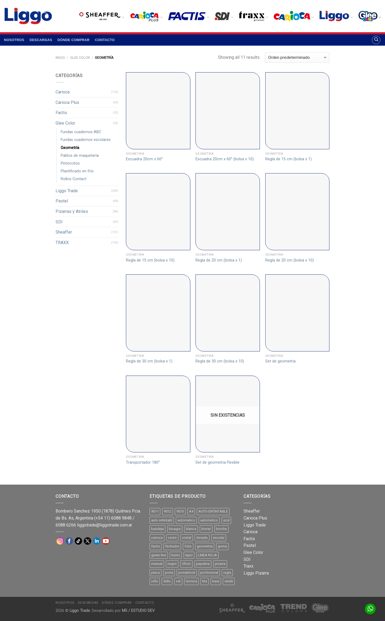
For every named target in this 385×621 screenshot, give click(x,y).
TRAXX (62, 242)
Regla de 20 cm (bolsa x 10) (289, 260)
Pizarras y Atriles (72, 211)
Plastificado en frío (77, 171)
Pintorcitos (70, 163)
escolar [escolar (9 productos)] (218, 538)
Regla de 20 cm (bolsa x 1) (218, 260)
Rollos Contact (73, 179)
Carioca (63, 92)
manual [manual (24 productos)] (156, 564)
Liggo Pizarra (256, 573)
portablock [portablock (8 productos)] (186, 573)
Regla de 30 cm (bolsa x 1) (149, 361)
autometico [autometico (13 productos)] (209, 520)
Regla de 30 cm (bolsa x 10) (219, 361)
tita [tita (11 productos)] (204, 581)
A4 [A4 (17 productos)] (191, 511)
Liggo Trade (67, 190)
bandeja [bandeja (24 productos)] (157, 529)
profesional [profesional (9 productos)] (209, 573)
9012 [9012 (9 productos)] (167, 511)
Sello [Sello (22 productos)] (167, 581)
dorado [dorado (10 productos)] (202, 538)
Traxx (248, 566)
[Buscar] (376, 40)
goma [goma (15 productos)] (222, 546)
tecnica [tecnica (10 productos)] (191, 581)
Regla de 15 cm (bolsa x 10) (150, 260)
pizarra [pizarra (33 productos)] (220, 564)
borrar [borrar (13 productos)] (206, 529)
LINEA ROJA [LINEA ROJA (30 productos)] (207, 555)
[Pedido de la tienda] (297, 57)
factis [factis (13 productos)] (155, 546)
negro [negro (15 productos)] (172, 564)
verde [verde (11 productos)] (228, 581)
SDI (59, 221)
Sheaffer (64, 232)
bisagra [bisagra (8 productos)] (175, 529)
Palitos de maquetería (80, 155)
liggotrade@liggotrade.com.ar (104, 525)
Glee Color (80, 58)
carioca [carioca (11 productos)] (157, 538)
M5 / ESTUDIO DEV (138, 610)
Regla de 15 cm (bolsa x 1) (288, 159)
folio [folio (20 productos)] (188, 546)
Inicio (60, 58)
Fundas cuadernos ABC (81, 132)
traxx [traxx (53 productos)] (215, 581)
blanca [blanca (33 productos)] (191, 529)
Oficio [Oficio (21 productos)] (186, 564)
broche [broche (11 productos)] (221, 529)
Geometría (70, 148)
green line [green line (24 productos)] (158, 555)
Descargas (41, 40)
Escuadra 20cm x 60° (144, 159)
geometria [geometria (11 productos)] (205, 546)
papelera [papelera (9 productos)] (203, 564)
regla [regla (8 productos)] (227, 573)
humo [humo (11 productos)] (175, 555)
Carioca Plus (67, 102)
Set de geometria (280, 361)
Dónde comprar (73, 40)
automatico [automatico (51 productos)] (186, 520)
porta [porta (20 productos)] (169, 573)
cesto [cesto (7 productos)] (172, 538)
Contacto (105, 40)
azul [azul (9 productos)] (226, 520)
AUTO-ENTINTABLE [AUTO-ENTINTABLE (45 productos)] (213, 511)
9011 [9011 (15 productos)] (155, 511)
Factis (61, 112)
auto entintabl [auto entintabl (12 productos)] (161, 520)
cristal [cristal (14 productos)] (186, 538)
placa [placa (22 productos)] (155, 573)
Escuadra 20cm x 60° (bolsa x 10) (224, 159)
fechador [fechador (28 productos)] (172, 546)
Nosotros (14, 40)
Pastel (62, 201)
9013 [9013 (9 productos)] (180, 511)
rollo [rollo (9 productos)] (154, 581)
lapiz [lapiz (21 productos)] (189, 555)
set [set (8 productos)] (178, 581)
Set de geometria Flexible (217, 462)
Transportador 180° (143, 462)
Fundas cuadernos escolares (86, 139)
